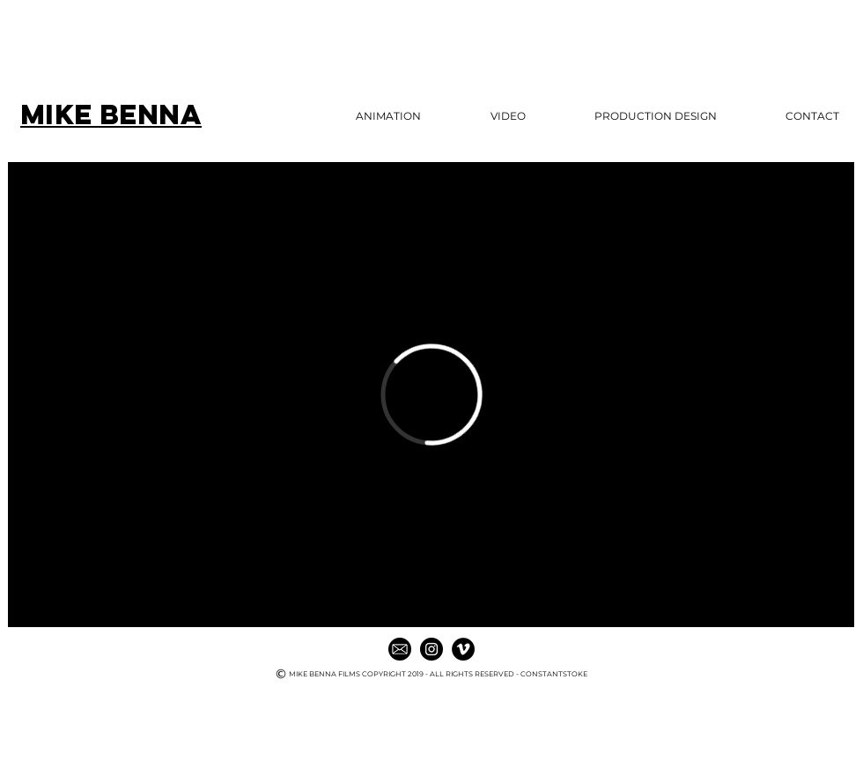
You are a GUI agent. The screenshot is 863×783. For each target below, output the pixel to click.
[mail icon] (399, 649)
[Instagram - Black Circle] (431, 649)
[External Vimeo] (431, 394)
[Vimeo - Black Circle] (463, 649)
